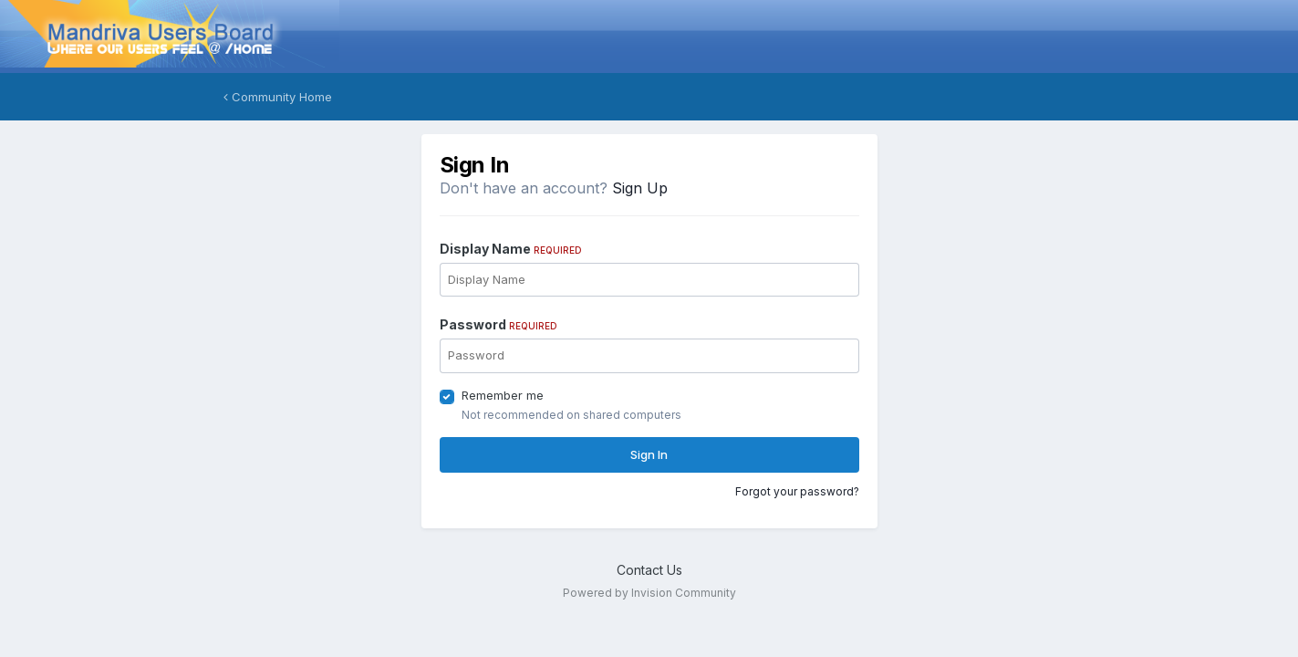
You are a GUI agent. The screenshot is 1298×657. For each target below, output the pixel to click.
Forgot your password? (797, 491)
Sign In (649, 454)
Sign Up (640, 188)
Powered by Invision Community (649, 593)
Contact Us (649, 570)
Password (498, 324)
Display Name (511, 248)
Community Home (277, 96)
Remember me (503, 395)
